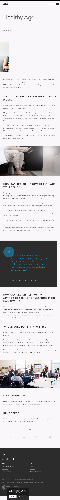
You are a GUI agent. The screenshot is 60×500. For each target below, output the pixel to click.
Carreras (32, 466)
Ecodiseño (5, 469)
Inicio (3, 463)
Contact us (25, 421)
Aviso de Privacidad (35, 471)
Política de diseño (7, 471)
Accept (13, 496)
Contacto (32, 469)
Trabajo (32, 463)
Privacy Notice (19, 492)
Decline (21, 496)
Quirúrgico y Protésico (8, 466)
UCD (3, 474)
